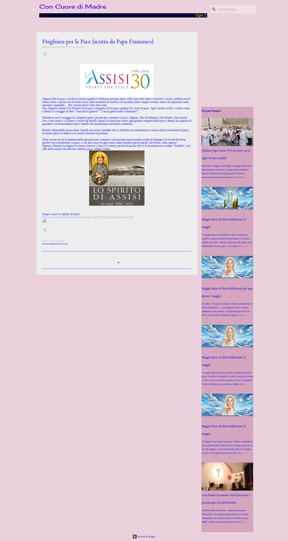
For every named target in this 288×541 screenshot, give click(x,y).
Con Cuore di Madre (72, 6)
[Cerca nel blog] (237, 9)
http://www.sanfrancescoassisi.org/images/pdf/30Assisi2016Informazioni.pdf (87, 217)
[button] (44, 54)
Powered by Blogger (144, 536)
